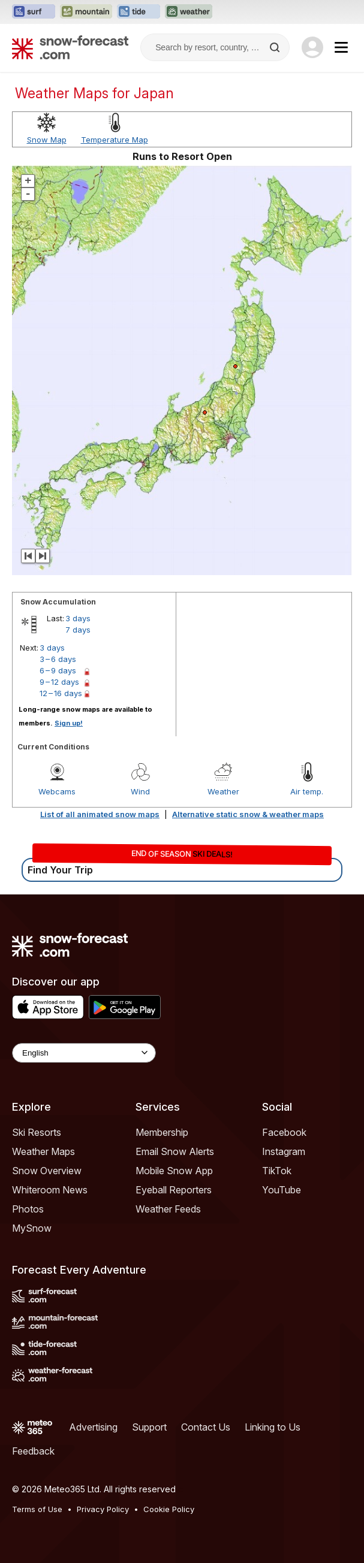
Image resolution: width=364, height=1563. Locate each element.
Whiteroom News (50, 1190)
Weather (223, 791)
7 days (78, 629)
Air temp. (306, 791)
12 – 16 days (61, 693)
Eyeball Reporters (174, 1190)
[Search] (276, 47)
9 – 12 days (59, 682)
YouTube (281, 1190)
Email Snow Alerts (175, 1151)
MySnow (32, 1228)
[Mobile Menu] (341, 47)
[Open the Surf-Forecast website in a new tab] (33, 12)
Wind (140, 791)
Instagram (283, 1151)
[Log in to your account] (312, 47)
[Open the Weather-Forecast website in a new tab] (188, 12)
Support (149, 1427)
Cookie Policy (168, 1509)
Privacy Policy (103, 1509)
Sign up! (69, 723)
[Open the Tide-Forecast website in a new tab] (138, 12)
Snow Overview (47, 1171)
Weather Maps (43, 1151)
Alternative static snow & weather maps (248, 814)
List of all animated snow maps (100, 814)
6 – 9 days (58, 670)
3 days (78, 618)
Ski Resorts (36, 1132)
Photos (28, 1209)
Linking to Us (272, 1427)
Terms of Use (37, 1509)
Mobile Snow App (174, 1171)
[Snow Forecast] (70, 47)
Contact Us (205, 1427)
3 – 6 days (58, 659)
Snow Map (47, 139)
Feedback (33, 1451)
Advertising (93, 1427)
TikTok (276, 1171)
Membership (162, 1132)
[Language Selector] (84, 1053)
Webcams (57, 791)
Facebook (284, 1132)
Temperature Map (114, 139)
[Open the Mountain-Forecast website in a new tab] (86, 12)
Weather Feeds (168, 1209)
